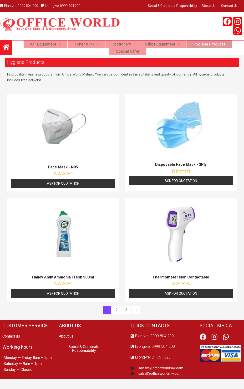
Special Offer (128, 58)
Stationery (121, 46)
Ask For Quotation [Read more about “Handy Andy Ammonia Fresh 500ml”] (63, 302)
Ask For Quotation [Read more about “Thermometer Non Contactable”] (181, 302)
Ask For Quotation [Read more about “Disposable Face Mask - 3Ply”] (181, 190)
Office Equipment (163, 46)
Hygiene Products (213, 46)
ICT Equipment (41, 46)
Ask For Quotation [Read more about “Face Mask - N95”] (63, 192)
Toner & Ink (85, 46)
